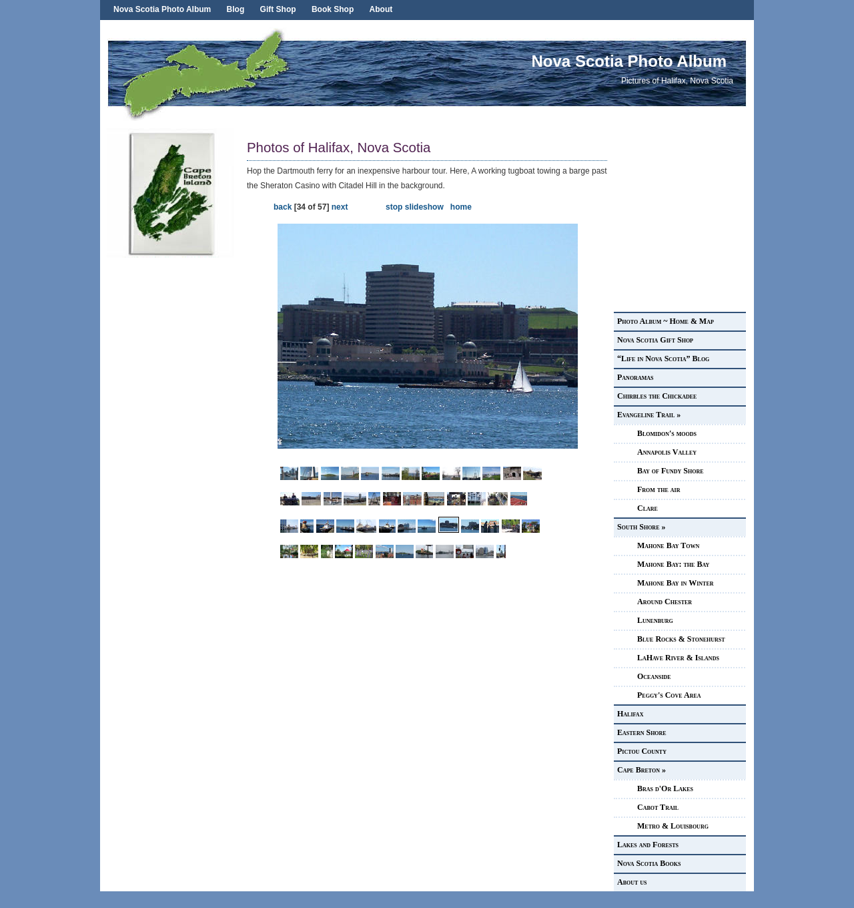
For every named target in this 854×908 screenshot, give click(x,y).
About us (632, 882)
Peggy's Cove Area (669, 695)
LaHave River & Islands (678, 657)
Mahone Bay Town (668, 545)
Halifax (630, 713)
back (283, 207)
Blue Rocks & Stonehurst (681, 639)
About (381, 9)
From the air (658, 489)
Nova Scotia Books (649, 863)
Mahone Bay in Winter (675, 583)
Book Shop (333, 9)
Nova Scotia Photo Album (162, 9)
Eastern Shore (642, 732)
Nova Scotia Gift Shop (655, 340)
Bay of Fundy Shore (670, 470)
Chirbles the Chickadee (657, 396)
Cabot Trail (658, 807)
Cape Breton (641, 769)
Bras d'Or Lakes (665, 788)
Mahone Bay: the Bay (673, 564)
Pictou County (642, 751)
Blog (236, 9)
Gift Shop (278, 9)
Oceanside (654, 676)
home (461, 207)
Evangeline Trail (649, 414)
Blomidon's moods (667, 433)
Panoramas (635, 377)
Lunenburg (655, 620)
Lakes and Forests (648, 844)
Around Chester (664, 601)
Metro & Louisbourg (673, 826)
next (340, 207)
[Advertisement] (173, 458)
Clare (647, 508)
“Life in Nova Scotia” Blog (663, 358)
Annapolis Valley (667, 452)
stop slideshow (415, 207)
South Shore (641, 526)
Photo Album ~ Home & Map (665, 321)
